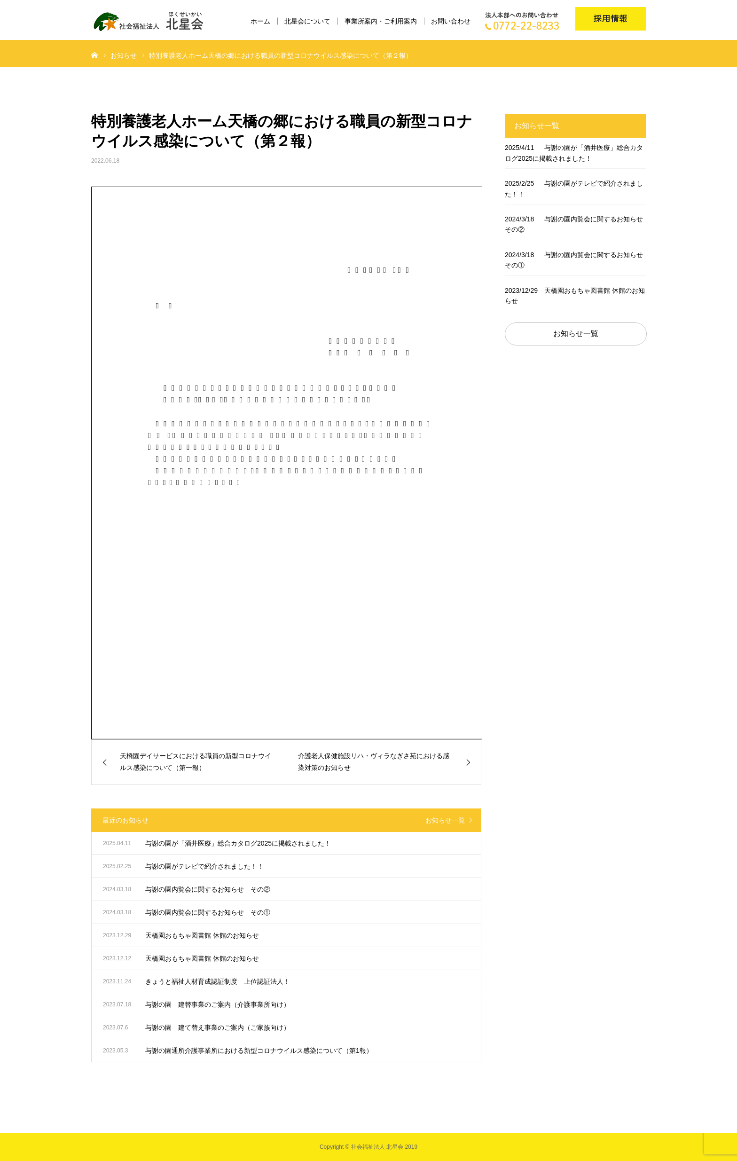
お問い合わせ (450, 21)
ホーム (260, 21)
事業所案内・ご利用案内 (381, 21)
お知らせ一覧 (445, 820)
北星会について (307, 21)
